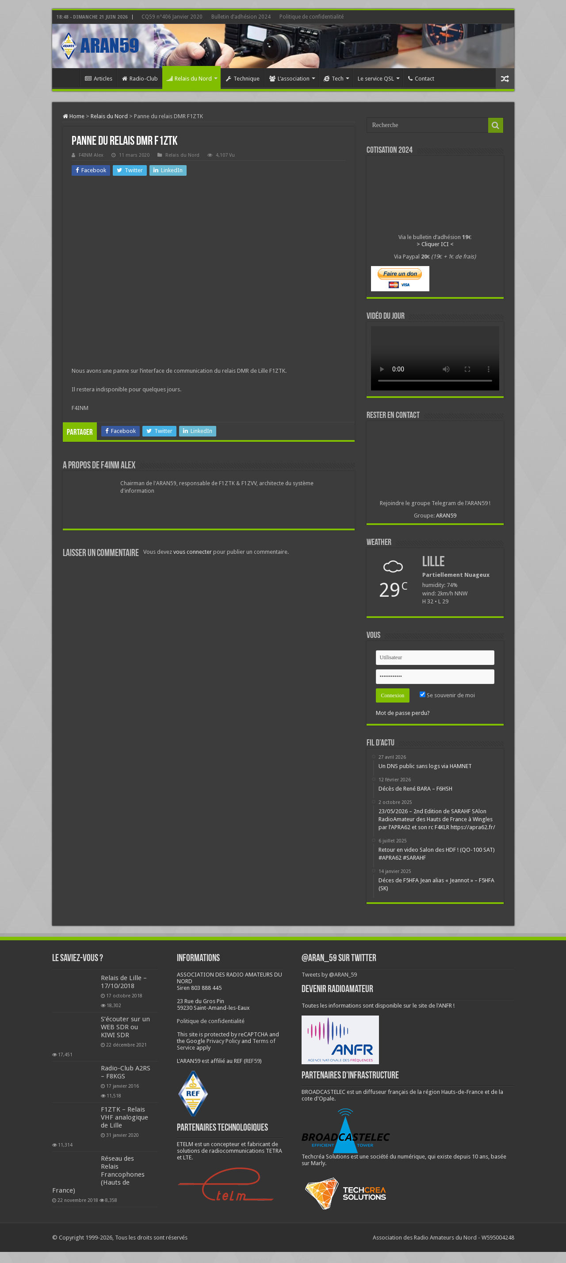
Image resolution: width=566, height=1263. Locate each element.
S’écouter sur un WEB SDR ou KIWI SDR (125, 1027)
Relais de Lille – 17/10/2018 (124, 982)
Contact (421, 78)
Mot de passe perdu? (403, 713)
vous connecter (192, 551)
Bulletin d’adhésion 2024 (241, 17)
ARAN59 (446, 515)
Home (68, 77)
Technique (243, 78)
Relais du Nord (189, 78)
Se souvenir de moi (447, 695)
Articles (98, 78)
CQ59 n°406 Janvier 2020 (172, 17)
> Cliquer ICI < (435, 244)
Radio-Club (140, 78)
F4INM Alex (91, 155)
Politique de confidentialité (311, 17)
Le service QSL (376, 78)
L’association (289, 78)
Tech (334, 78)
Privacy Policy (223, 1041)
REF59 (252, 1061)
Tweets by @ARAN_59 (329, 974)
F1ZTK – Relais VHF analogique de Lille (124, 1117)
